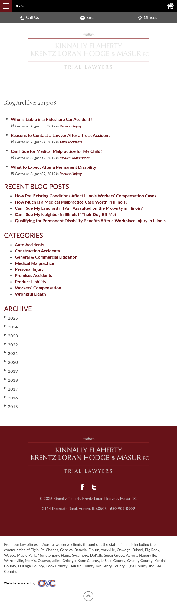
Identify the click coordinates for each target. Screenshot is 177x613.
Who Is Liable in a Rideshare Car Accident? (51, 119)
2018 (11, 379)
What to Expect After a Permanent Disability (53, 167)
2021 (11, 353)
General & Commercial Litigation (46, 256)
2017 (11, 388)
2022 (11, 344)
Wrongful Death (30, 293)
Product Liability (30, 281)
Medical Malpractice (75, 158)
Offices (147, 17)
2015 (11, 406)
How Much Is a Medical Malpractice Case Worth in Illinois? (71, 201)
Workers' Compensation (38, 287)
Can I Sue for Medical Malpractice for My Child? (56, 151)
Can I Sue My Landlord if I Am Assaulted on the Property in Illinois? (79, 208)
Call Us (29, 17)
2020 (11, 362)
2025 (11, 317)
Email (88, 17)
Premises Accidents (33, 275)
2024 (11, 326)
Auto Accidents (71, 142)
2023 (11, 335)
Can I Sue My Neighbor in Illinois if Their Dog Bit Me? (66, 214)
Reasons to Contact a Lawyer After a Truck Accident (60, 135)
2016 (11, 397)
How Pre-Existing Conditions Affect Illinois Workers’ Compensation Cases (85, 195)
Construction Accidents (37, 250)
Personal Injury (71, 126)
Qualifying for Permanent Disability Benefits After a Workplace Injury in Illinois (90, 220)
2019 (11, 371)
